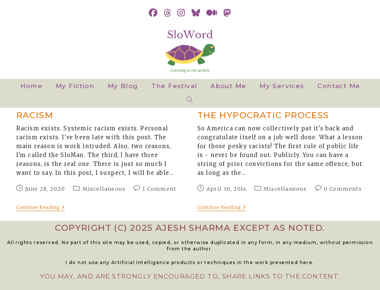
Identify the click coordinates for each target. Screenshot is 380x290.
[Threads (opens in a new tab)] (167, 13)
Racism (34, 115)
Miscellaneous (104, 189)
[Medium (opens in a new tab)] (211, 13)
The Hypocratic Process (263, 115)
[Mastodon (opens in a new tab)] (227, 13)
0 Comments (343, 189)
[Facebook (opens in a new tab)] (153, 13)
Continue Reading (40, 208)
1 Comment (159, 189)
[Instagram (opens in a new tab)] (181, 13)
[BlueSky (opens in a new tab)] (196, 13)
